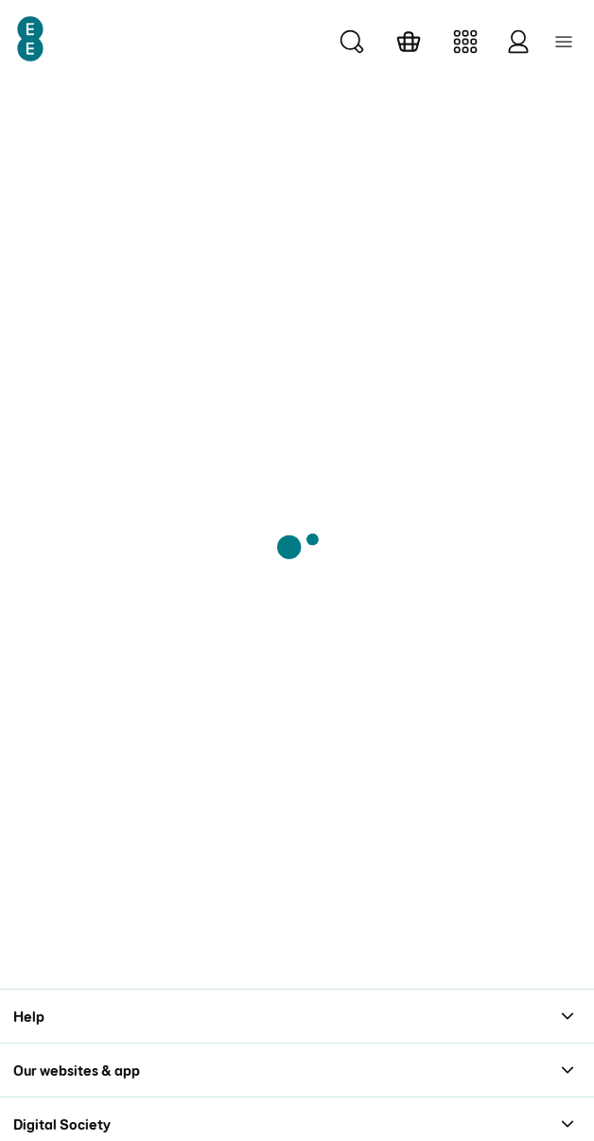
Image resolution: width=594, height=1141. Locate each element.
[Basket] (408, 41)
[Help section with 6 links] (297, 1016)
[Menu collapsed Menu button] (563, 41)
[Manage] (465, 41)
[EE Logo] (30, 38)
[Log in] (518, 41)
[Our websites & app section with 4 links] (297, 1070)
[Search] (352, 41)
